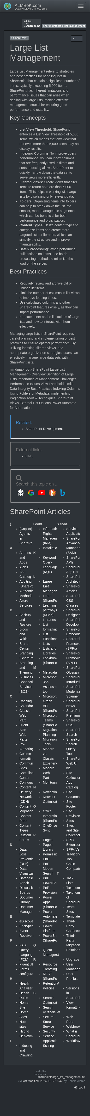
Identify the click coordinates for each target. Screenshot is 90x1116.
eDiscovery (27, 921)
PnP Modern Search (48, 868)
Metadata (50, 672)
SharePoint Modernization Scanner (76, 691)
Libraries (49, 620)
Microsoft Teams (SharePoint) (52, 720)
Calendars (27, 706)
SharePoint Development (44, 429)
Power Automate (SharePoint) (52, 916)
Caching (25, 701)
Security (49, 1031)
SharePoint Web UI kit (74, 763)
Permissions (52, 854)
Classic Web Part (24, 715)
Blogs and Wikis (23, 634)
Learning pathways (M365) (50, 610)
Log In (80, 1087)
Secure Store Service (48, 1021)
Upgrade (72, 959)
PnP (46, 859)
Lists (46, 644)
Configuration (29, 782)
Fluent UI (26, 964)
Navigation (51, 792)
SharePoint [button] (19, 38)
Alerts (23, 567)
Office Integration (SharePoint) (52, 816)
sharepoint (32, 23)
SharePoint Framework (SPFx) (74, 643)
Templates (74, 916)
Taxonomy (74, 888)
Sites (70, 821)
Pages (48, 840)
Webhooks (74, 1026)
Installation (51, 548)
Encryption (27, 926)
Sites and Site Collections (74, 830)
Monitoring (51, 782)
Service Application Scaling (51, 1041)
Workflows (74, 1041)
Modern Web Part (48, 773)
